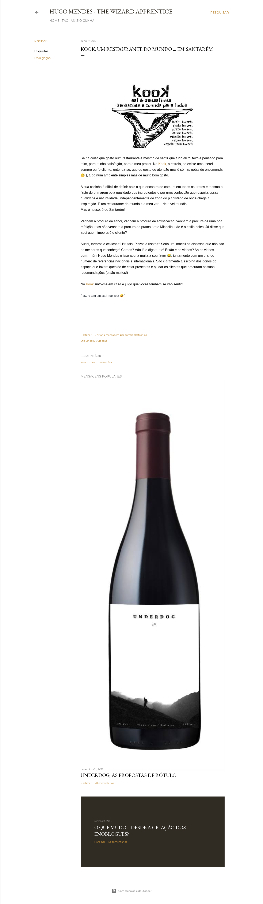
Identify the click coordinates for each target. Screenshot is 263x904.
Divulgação (42, 58)
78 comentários (104, 782)
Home (54, 21)
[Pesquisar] (219, 13)
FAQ (65, 21)
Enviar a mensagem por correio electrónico (121, 334)
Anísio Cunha (82, 21)
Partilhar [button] (40, 41)
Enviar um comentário (97, 362)
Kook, (162, 164)
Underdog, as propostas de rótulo (128, 775)
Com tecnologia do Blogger (131, 890)
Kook (90, 284)
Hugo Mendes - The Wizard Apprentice (110, 11)
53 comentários (117, 841)
